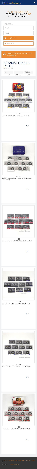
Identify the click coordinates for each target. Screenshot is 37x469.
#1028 (18, 239)
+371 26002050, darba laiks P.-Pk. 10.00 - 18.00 (19, 460)
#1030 (18, 364)
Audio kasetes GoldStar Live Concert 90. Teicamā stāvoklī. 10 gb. (16, 179)
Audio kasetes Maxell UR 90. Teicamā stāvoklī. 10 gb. (17, 241)
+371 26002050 (14, 464)
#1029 (18, 302)
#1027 (18, 176)
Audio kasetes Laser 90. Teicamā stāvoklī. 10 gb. (16, 303)
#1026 (18, 114)
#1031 (18, 427)
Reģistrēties (9, 43)
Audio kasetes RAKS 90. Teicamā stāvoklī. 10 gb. (16, 115)
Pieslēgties (10, 38)
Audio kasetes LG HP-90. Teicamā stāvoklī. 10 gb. (16, 429)
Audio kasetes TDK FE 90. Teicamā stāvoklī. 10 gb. (16, 366)
